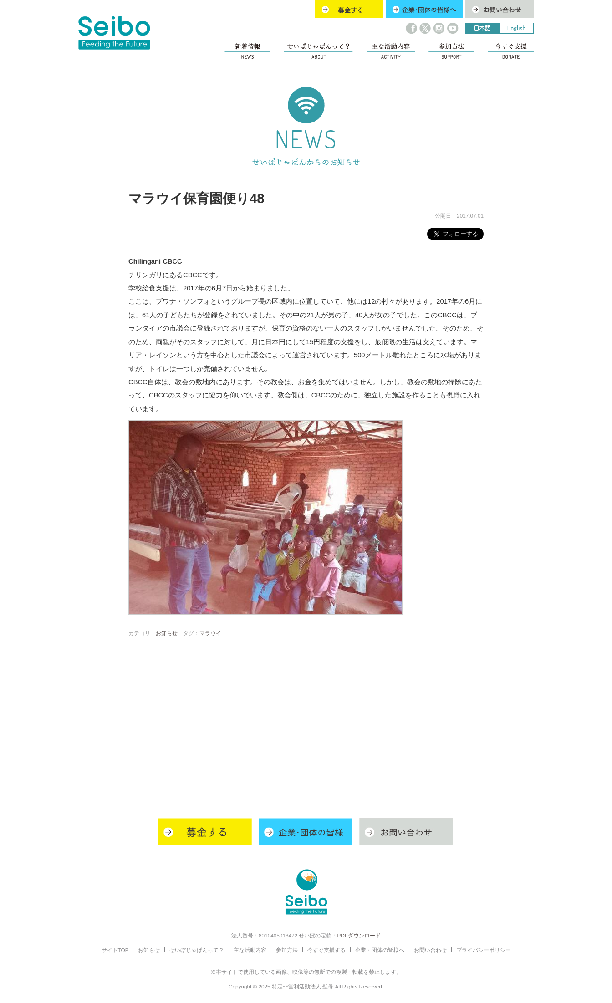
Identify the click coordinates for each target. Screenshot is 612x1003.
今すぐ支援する (326, 950)
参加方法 (287, 950)
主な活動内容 (250, 950)
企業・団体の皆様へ (379, 950)
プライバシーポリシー (483, 950)
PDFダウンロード (359, 935)
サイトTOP (115, 950)
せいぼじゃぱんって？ (196, 950)
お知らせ (167, 633)
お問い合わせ (430, 950)
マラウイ (210, 633)
